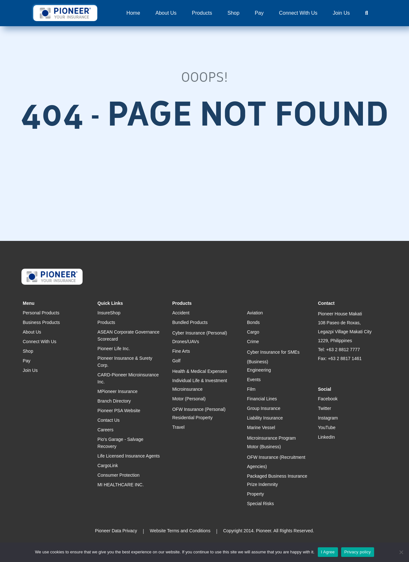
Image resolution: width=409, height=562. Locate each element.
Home (133, 13)
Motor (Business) (264, 446)
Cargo (253, 332)
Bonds (253, 322)
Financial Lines (262, 398)
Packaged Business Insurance (277, 476)
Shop (233, 13)
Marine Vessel (261, 427)
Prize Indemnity (262, 484)
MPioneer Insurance (118, 391)
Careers (106, 429)
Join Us (341, 13)
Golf (176, 360)
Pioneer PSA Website (119, 410)
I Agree (328, 552)
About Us (166, 13)
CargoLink (108, 465)
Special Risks (260, 503)
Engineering (259, 370)
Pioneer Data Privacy (116, 530)
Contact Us (109, 420)
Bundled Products (190, 322)
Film (251, 389)
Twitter (324, 408)
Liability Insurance (265, 417)
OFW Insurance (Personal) (199, 409)
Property (255, 494)
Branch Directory (114, 401)
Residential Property (192, 417)
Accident (180, 312)
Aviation (255, 312)
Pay (259, 13)
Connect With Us (298, 13)
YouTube (326, 427)
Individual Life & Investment (199, 380)
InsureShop (109, 312)
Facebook (327, 398)
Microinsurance (187, 389)
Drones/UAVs (185, 341)
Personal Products (41, 312)
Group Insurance (263, 408)
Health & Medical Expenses (199, 371)
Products (202, 13)
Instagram (328, 417)
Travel (178, 427)
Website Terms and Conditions (180, 530)
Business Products (41, 322)
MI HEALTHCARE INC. (121, 484)
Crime (253, 341)
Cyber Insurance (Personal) (199, 332)
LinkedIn (326, 437)
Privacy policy (357, 552)
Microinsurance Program (271, 438)
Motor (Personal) (188, 398)
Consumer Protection (119, 475)
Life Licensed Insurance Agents (129, 455)
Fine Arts (181, 351)
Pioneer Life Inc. (114, 348)
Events (254, 379)
